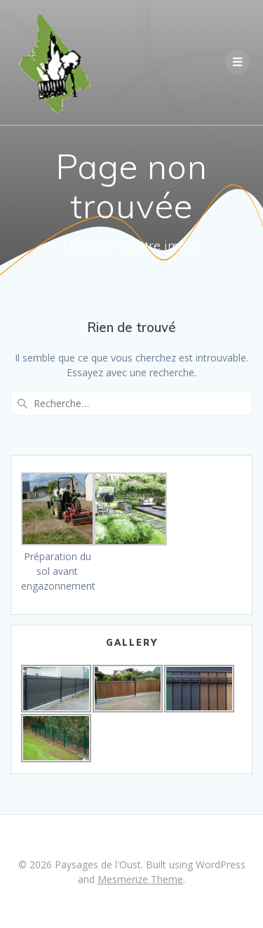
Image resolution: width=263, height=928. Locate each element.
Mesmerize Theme (140, 879)
